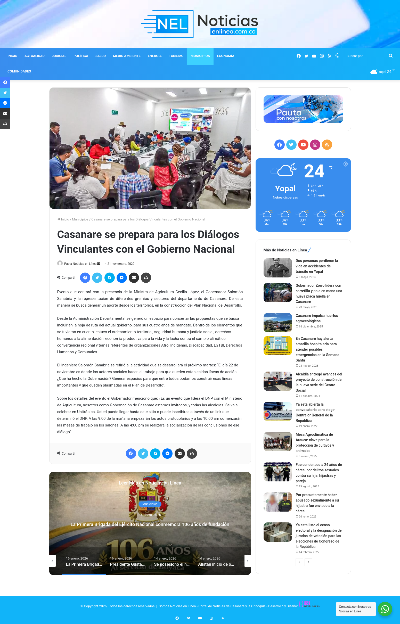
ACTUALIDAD (35, 56)
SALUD (100, 56)
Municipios (80, 219)
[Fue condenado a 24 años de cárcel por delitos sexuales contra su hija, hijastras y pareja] (278, 471)
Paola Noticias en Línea (82, 264)
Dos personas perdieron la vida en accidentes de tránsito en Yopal (317, 266)
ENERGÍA (155, 56)
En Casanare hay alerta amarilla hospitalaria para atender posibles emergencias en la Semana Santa (317, 349)
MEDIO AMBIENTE (127, 56)
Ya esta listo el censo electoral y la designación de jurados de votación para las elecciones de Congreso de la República (319, 536)
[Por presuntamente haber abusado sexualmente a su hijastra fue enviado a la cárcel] (278, 502)
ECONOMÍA (225, 56)
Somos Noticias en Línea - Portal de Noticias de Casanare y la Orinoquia (212, 606)
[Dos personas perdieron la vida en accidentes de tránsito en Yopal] (278, 267)
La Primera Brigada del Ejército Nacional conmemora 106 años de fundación (149, 524)
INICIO (12, 56)
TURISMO (176, 56)
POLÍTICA (81, 56)
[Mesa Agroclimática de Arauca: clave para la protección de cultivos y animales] (278, 441)
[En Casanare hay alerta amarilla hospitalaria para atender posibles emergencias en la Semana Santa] (278, 345)
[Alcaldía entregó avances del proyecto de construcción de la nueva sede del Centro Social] (278, 381)
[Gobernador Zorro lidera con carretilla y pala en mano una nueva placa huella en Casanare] (278, 292)
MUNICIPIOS (200, 56)
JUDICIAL (59, 56)
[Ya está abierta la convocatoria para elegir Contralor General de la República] (278, 411)
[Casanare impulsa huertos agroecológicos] (278, 322)
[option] (150, 523)
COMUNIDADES (19, 71)
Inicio (63, 219)
